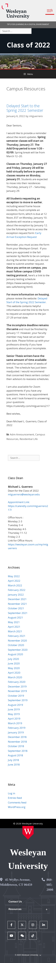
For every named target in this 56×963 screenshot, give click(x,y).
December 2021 (17, 599)
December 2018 (17, 737)
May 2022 (14, 576)
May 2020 (14, 668)
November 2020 (17, 640)
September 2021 (17, 613)
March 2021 (15, 631)
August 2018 (15, 755)
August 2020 (15, 654)
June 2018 (14, 764)
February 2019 (16, 727)
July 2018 (13, 760)
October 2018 (16, 746)
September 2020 (17, 649)
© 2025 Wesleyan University (28, 955)
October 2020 (16, 645)
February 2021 (16, 636)
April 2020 (14, 672)
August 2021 (15, 617)
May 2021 (14, 622)
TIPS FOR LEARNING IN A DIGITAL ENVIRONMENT (28, 24)
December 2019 (17, 686)
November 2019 (17, 691)
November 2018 (17, 741)
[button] (49, 11)
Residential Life (29, 439)
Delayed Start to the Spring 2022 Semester (24, 108)
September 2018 (17, 751)
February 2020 (16, 682)
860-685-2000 (50, 884)
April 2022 (14, 580)
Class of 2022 (28, 44)
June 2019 (14, 709)
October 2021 (16, 608)
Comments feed (17, 802)
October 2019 (16, 695)
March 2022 (15, 585)
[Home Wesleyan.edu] (28, 832)
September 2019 (17, 700)
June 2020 (14, 663)
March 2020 (15, 677)
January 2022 (16, 594)
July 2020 (13, 659)
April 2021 (14, 626)
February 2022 (16, 590)
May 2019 (14, 714)
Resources (15, 909)
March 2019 (15, 723)
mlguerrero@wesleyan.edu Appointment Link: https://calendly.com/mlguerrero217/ (28, 502)
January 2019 (16, 732)
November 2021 (17, 603)
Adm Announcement (22, 434)
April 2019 (14, 718)
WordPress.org (16, 807)
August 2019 (15, 705)
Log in (11, 793)
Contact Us (15, 901)
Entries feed (15, 798)
